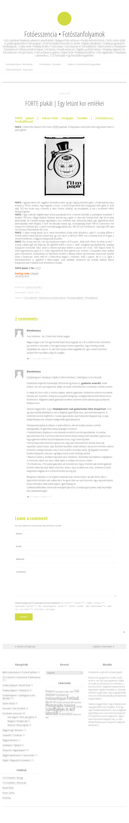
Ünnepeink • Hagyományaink (14, 750)
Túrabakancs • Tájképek (12, 745)
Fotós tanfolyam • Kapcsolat (19, 69)
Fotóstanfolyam (33, 377)
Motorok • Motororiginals (18, 725)
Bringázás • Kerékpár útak (18, 721)
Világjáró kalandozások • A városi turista (18, 755)
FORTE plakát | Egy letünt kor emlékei (64, 103)
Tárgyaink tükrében (10, 740)
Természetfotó (65, 714)
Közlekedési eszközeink (12, 713)
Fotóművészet (62, 695)
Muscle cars (51, 702)
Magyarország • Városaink (12, 730)
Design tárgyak (59, 691)
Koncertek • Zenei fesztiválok (14, 708)
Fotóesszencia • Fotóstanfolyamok (64, 34)
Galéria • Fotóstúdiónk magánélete (84, 64)
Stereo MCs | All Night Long (26, 646)
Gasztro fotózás (9, 703)
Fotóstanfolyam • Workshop (19, 64)
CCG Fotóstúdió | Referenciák (14, 782)
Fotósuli (73, 698)
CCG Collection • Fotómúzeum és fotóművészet (45, 297)
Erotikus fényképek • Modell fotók (16, 685)
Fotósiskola (46, 377)
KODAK (56, 126)
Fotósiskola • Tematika (50, 64)
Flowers (71, 691)
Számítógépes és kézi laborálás (60, 711)
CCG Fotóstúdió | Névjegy (13, 777)
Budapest (50, 691)
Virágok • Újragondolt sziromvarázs (16, 760)
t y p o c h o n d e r (34, 287)
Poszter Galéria (8, 792)
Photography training (60, 705)
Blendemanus (34, 330)
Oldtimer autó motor (75, 702)
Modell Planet (8, 787)
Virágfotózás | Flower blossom (102, 646)
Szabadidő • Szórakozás (12, 735)
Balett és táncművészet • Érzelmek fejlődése (20, 672)
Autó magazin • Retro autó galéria (21, 717)
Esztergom (66, 691)
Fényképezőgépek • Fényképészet (82, 297)
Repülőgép (79, 706)
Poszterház (7, 797)
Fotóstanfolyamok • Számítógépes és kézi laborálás (19, 697)
